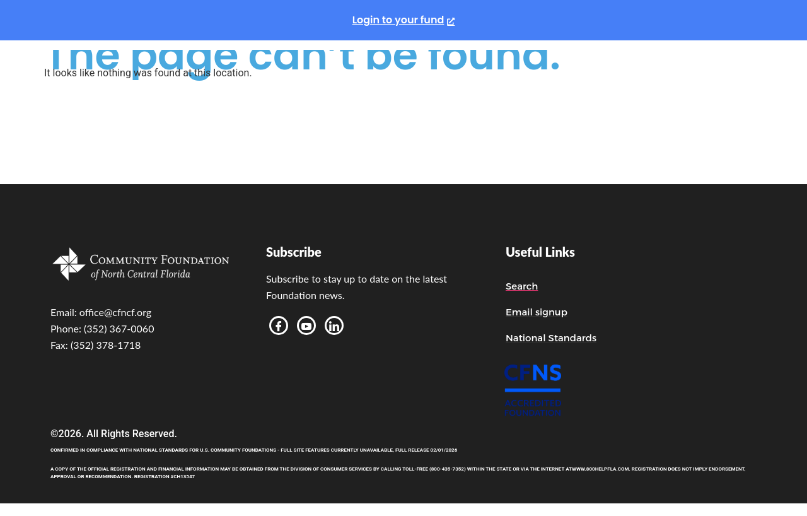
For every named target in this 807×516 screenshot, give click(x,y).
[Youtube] (306, 325)
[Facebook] (278, 325)
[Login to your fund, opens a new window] (404, 20)
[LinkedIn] (334, 325)
